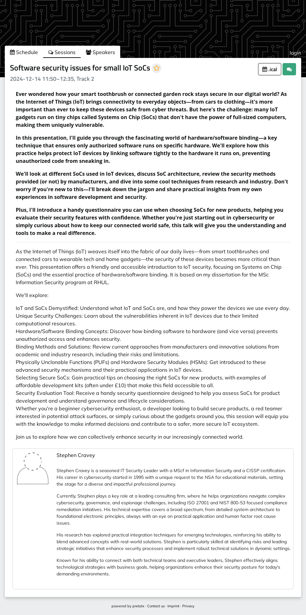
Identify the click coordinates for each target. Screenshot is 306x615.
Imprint (173, 606)
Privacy (188, 606)
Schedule (24, 52)
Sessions (62, 52)
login (295, 53)
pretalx (138, 606)
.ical (269, 69)
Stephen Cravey (76, 455)
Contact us (156, 606)
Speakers (100, 52)
